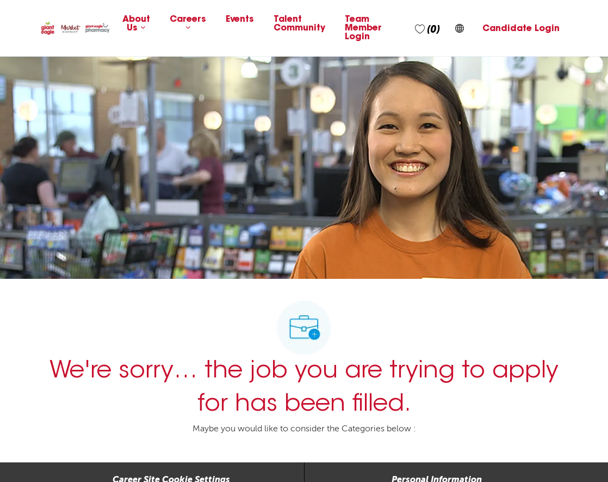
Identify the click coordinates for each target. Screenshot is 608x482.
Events (240, 19)
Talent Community (299, 24)
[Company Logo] (75, 28)
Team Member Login (363, 28)
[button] (459, 28)
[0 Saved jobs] (427, 28)
